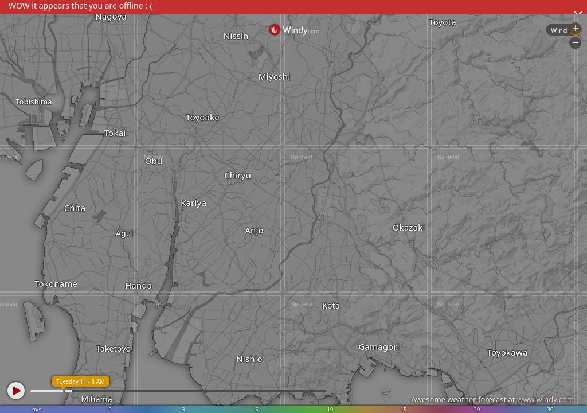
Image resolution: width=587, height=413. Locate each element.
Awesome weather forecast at (492, 399)
